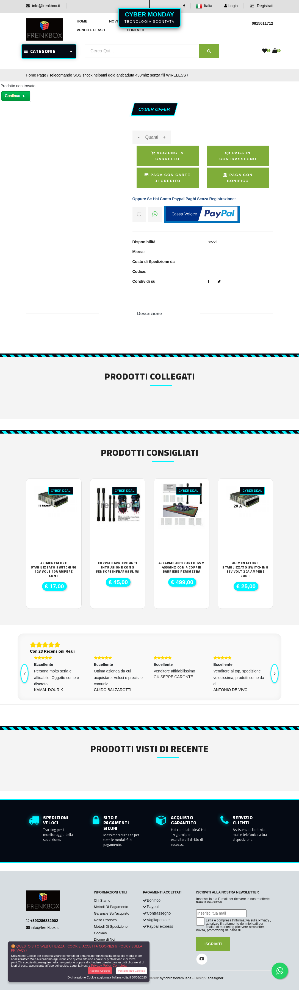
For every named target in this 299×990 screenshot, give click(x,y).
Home (82, 21)
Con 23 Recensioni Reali (52, 651)
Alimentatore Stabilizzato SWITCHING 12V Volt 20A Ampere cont (245, 569)
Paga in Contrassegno (237, 156)
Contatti (135, 30)
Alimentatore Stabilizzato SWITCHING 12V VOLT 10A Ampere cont (54, 569)
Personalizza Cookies (131, 970)
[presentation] (24, 673)
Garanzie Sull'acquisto (111, 913)
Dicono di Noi (104, 939)
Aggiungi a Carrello (167, 156)
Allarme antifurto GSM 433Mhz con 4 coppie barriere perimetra (182, 567)
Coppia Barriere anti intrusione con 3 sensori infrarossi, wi (118, 567)
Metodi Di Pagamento (111, 907)
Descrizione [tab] (149, 313)
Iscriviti (213, 944)
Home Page (36, 75)
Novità (116, 21)
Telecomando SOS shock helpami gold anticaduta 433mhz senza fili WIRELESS (117, 75)
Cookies (100, 933)
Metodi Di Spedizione (111, 926)
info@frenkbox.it (46, 6)
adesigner (215, 978)
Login (231, 6)
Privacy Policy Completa (108, 966)
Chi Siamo (102, 900)
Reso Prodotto (105, 920)
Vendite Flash (91, 30)
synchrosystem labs (175, 978)
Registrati (261, 6)
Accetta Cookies (100, 970)
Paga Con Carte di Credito (167, 178)
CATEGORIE (40, 51)
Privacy (263, 920)
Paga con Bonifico (238, 178)
